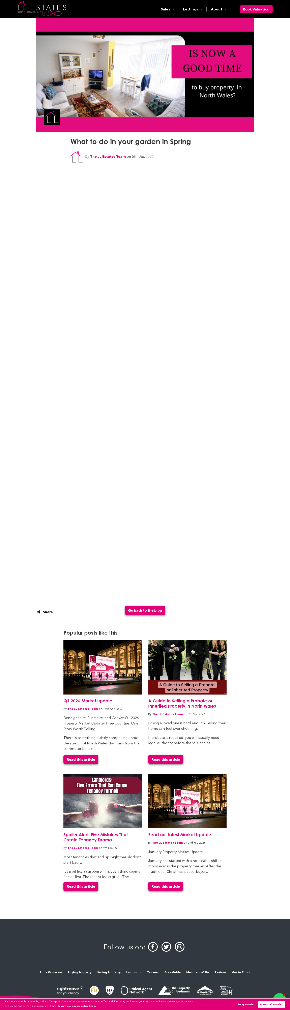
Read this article (81, 759)
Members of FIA (197, 972)
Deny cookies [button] (246, 1004)
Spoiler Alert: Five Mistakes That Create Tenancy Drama (95, 837)
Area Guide (172, 972)
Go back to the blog (145, 610)
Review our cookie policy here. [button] (77, 1005)
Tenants (153, 972)
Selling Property (109, 972)
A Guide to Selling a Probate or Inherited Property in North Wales (182, 703)
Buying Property (79, 972)
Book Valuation (256, 9)
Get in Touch (241, 972)
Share (45, 612)
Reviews (220, 972)
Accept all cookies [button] (271, 1004)
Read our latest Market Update (179, 834)
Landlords (133, 972)
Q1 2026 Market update (87, 700)
